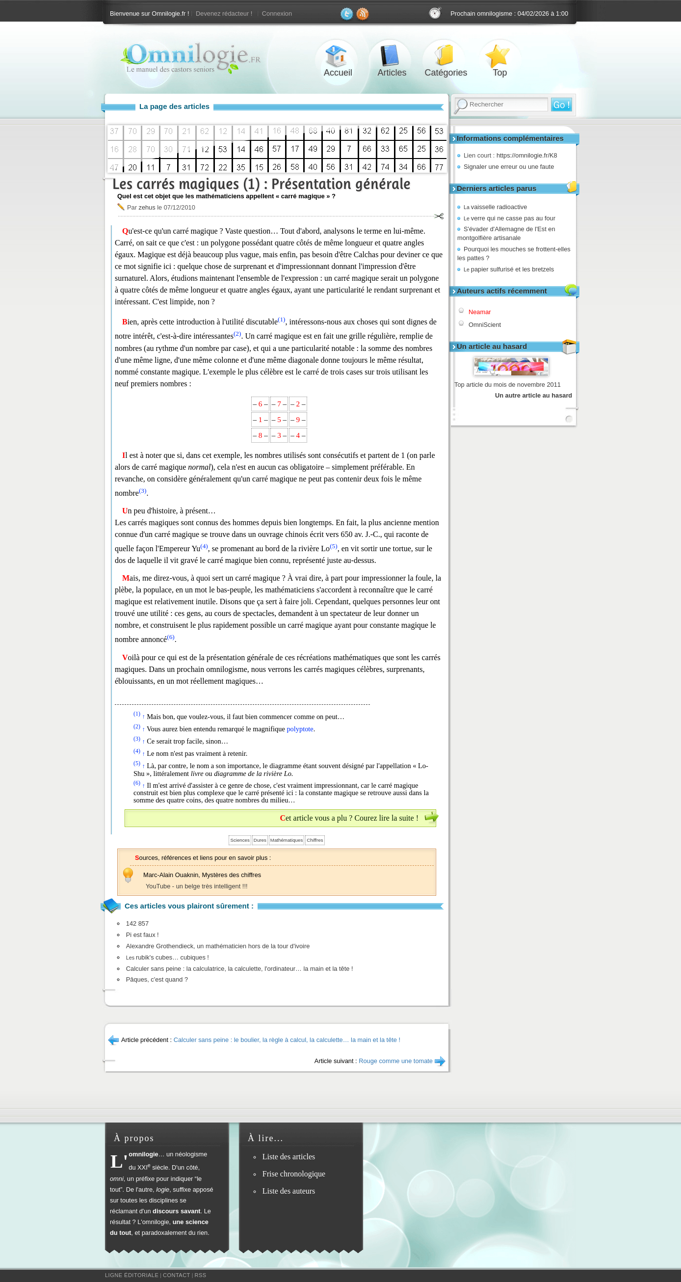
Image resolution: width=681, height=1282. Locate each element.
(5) (334, 546)
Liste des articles (288, 1156)
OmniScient (485, 324)
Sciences (239, 840)
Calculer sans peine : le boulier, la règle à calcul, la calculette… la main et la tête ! (287, 1039)
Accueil (338, 56)
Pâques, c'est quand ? (157, 979)
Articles (392, 56)
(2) (237, 333)
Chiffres (315, 840)
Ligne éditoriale (131, 1275)
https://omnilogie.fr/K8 (527, 155)
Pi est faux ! (142, 934)
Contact (176, 1275)
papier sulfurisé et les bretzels (509, 269)
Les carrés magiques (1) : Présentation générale (261, 184)
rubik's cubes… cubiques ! (167, 957)
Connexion (277, 13)
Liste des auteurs (288, 1191)
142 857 (137, 923)
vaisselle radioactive (495, 207)
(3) (143, 490)
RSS (201, 1275)
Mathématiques (286, 840)
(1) (282, 319)
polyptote (300, 729)
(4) (204, 546)
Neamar (480, 312)
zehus (146, 207)
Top (499, 56)
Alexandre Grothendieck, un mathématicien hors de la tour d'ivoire (218, 946)
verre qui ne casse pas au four (509, 218)
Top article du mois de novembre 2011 (507, 384)
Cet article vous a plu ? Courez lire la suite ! (349, 818)
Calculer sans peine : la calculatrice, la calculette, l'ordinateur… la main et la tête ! (239, 968)
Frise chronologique (293, 1174)
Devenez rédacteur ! (224, 13)
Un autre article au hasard (533, 395)
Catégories (446, 56)
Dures (260, 840)
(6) (171, 637)
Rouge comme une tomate (396, 1061)
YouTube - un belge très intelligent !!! (197, 886)
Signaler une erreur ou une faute (509, 166)
